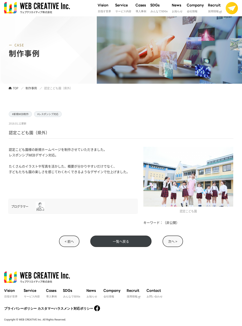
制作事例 (31, 88)
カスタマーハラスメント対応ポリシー (65, 308)
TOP (15, 88)
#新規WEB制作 (20, 114)
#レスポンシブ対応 (47, 114)
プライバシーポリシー (20, 308)
